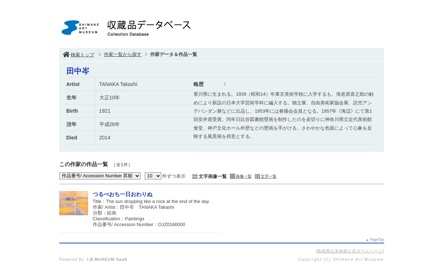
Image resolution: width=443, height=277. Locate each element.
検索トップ (78, 54)
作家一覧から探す (123, 54)
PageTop (377, 240)
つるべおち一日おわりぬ (122, 194)
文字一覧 (269, 176)
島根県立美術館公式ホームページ (349, 251)
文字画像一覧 (213, 176)
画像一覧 (244, 176)
